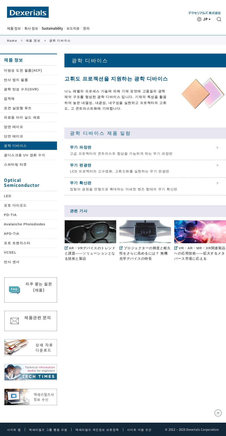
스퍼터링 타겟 (15, 164)
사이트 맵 (14, 429)
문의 (86, 28)
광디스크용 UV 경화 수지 (24, 155)
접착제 (9, 98)
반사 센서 (12, 262)
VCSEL (10, 252)
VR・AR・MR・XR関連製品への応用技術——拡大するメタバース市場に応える (199, 253)
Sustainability (52, 28)
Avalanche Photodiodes (24, 224)
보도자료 (73, 28)
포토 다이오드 (15, 205)
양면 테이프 (13, 127)
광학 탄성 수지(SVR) (21, 89)
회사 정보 (31, 28)
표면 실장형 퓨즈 (18, 108)
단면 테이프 (13, 136)
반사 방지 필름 (16, 80)
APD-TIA (11, 233)
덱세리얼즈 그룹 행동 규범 (48, 429)
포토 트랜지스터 (17, 243)
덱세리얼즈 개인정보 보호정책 (97, 429)
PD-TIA (10, 215)
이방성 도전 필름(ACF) (23, 70)
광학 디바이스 (15, 145)
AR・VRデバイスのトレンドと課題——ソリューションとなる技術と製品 (90, 253)
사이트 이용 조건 (139, 429)
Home (12, 40)
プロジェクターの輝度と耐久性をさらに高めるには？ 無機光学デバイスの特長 (145, 253)
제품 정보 (14, 28)
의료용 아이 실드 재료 (22, 117)
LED (7, 196)
